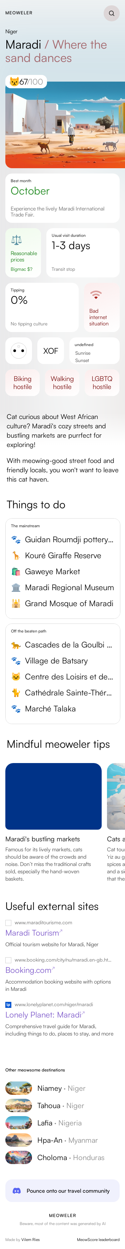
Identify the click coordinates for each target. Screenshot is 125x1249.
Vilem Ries (30, 1239)
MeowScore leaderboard (98, 1239)
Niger (11, 31)
